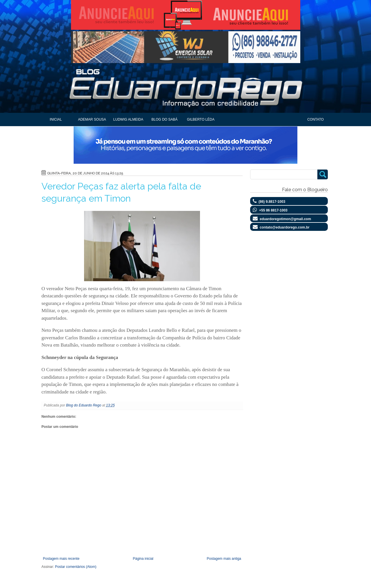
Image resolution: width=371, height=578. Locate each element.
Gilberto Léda (200, 119)
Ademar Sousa (92, 119)
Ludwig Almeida (128, 119)
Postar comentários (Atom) (76, 567)
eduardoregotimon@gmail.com (285, 219)
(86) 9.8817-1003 (272, 202)
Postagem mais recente (61, 559)
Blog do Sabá (164, 119)
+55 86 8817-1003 (273, 210)
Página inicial (143, 559)
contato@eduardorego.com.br (285, 227)
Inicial (56, 119)
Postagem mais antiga (224, 559)
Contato (315, 119)
